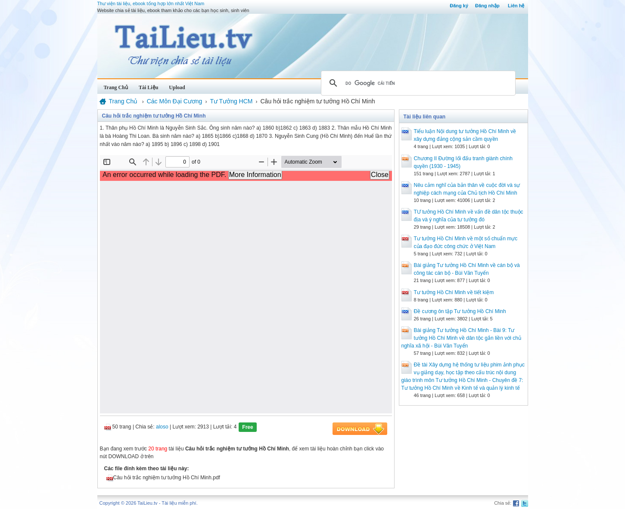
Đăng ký (459, 5)
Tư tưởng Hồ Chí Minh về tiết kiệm (454, 292)
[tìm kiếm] (416, 83)
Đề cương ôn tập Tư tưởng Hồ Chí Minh (460, 311)
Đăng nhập (487, 5)
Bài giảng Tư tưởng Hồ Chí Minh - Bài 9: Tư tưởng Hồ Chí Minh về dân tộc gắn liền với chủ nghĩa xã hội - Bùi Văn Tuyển (461, 338)
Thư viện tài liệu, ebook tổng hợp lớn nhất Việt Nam (151, 3)
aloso (162, 427)
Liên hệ (516, 5)
